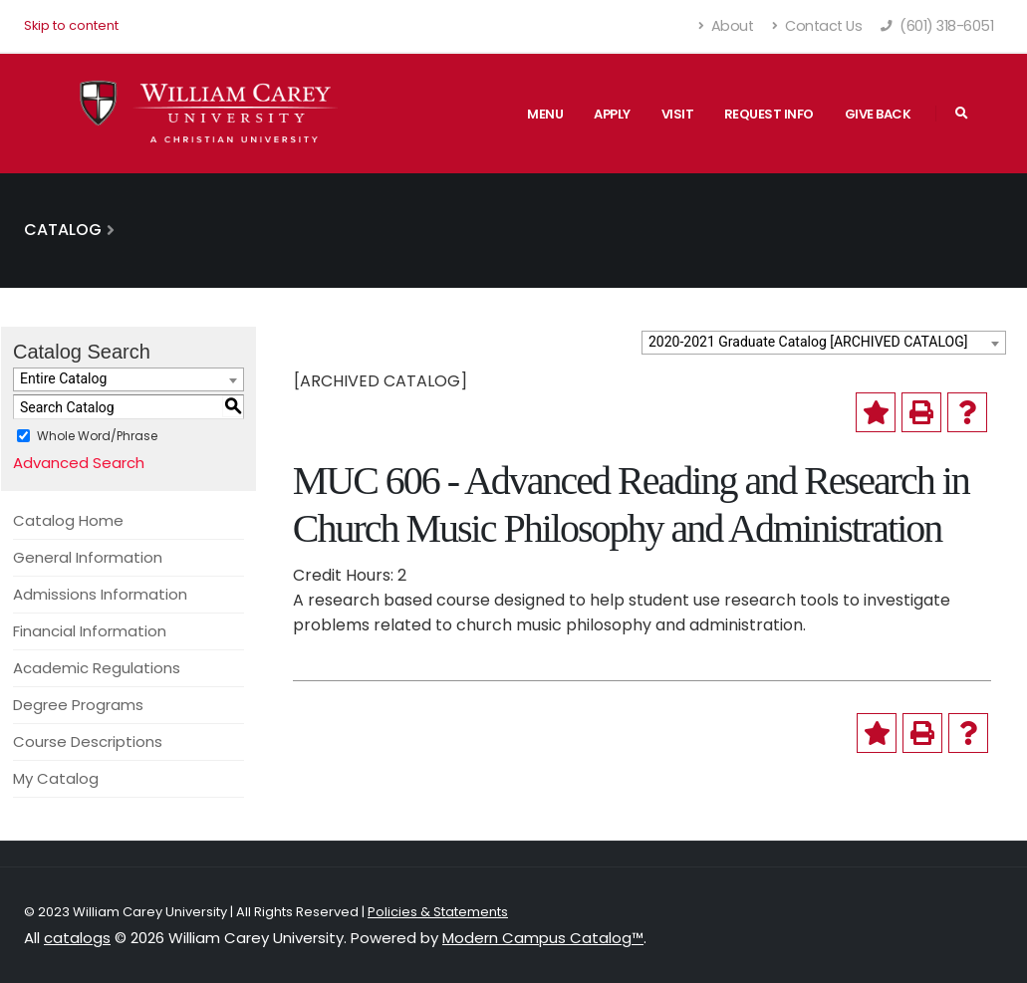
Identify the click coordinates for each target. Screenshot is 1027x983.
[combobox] (824, 343)
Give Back (878, 114)
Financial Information (89, 630)
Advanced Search (78, 462)
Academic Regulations (96, 667)
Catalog (63, 229)
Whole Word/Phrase (97, 435)
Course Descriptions (87, 741)
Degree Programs (78, 704)
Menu (545, 114)
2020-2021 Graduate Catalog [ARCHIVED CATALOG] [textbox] (807, 342)
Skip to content (71, 25)
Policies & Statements (438, 911)
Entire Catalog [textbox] (63, 378)
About (726, 26)
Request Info (769, 114)
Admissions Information (100, 594)
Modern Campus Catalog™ (542, 937)
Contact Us (817, 26)
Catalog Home (68, 520)
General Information (87, 557)
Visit (677, 114)
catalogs (77, 937)
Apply (612, 114)
